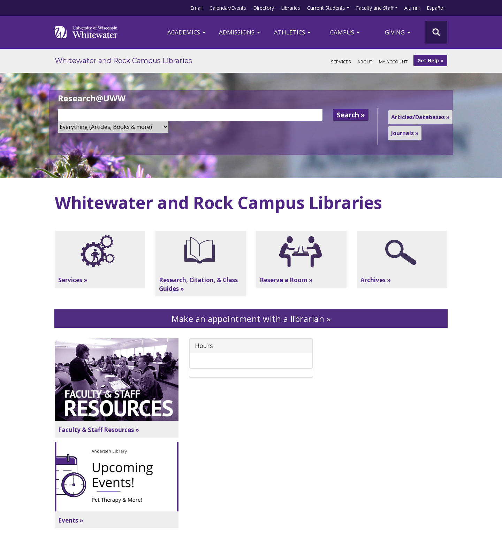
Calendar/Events (228, 8)
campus (345, 32)
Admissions (240, 32)
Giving (398, 32)
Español (435, 8)
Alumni (412, 8)
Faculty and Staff (375, 8)
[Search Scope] (113, 127)
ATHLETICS (293, 32)
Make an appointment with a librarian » (251, 318)
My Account (393, 62)
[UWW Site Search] (436, 32)
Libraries (290, 8)
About (364, 62)
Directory (263, 8)
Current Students (326, 8)
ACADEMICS (187, 32)
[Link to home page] (86, 32)
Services (341, 62)
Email (196, 8)
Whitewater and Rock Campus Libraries (123, 60)
